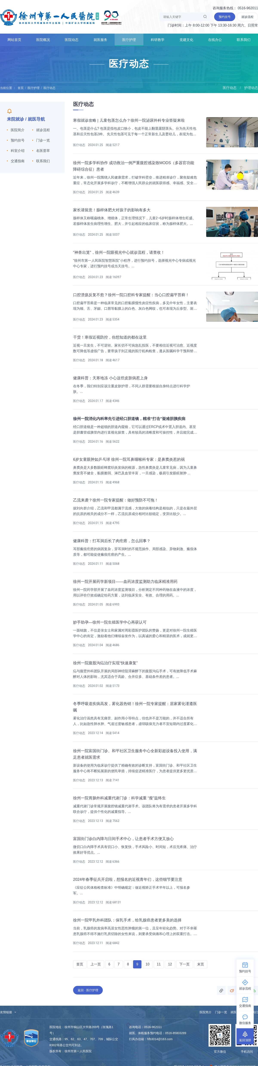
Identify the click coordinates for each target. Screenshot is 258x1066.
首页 (21, 88)
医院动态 (71, 40)
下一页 (184, 964)
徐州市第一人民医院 (61, 17)
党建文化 (186, 40)
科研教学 (157, 40)
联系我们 (243, 40)
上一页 (96, 964)
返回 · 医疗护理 (88, 990)
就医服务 (100, 40)
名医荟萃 (43, 151)
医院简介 (18, 130)
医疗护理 (129, 40)
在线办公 (215, 40)
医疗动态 (49, 88)
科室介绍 (18, 151)
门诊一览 (43, 140)
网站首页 (14, 40)
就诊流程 (43, 130)
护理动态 (251, 88)
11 (159, 964)
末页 (200, 964)
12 (170, 964)
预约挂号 (18, 140)
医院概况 (43, 40)
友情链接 (8, 1012)
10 (147, 964)
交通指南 (18, 161)
